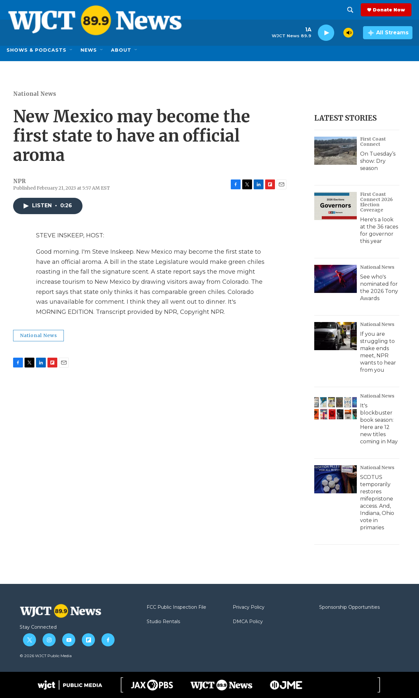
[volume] (348, 33)
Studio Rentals (163, 621)
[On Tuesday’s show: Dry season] (335, 151)
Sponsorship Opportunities (349, 607)
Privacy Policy (248, 607)
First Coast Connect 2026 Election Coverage (376, 202)
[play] (326, 33)
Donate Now (390, 9)
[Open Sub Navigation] (71, 50)
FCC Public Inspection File (176, 607)
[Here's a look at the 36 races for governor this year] (335, 206)
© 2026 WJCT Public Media (46, 655)
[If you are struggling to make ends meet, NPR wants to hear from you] (335, 336)
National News (34, 93)
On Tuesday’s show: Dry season (377, 161)
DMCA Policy (248, 621)
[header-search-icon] (351, 10)
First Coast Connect (373, 141)
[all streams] (387, 32)
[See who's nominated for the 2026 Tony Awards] (335, 279)
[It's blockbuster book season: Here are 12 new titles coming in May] (335, 408)
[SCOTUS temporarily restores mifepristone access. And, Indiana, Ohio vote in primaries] (335, 479)
